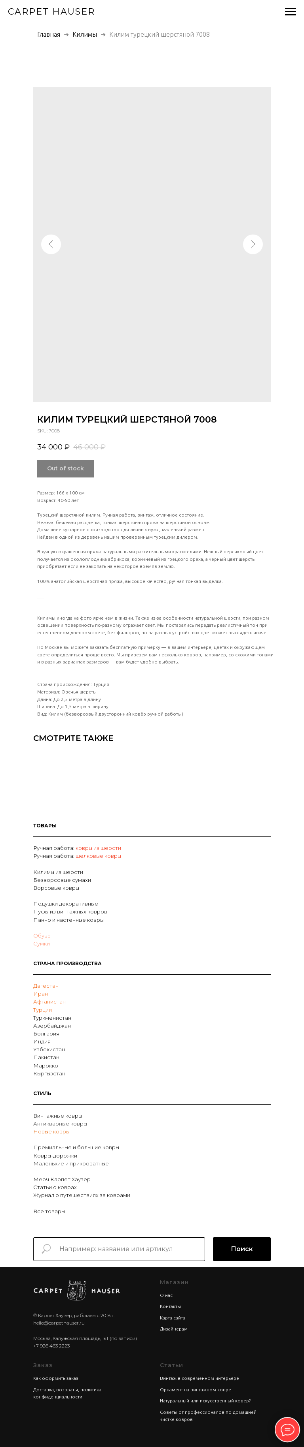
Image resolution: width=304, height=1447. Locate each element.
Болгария (46, 1033)
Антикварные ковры (60, 1123)
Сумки (41, 943)
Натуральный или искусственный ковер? (205, 1400)
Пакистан (46, 1057)
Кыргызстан (49, 1073)
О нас (166, 1295)
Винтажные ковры (57, 1115)
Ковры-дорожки (55, 1155)
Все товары (49, 1211)
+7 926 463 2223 (51, 1346)
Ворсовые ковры (56, 888)
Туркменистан (52, 1018)
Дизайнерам (174, 1328)
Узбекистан (49, 1049)
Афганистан (49, 1001)
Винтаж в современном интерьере (199, 1378)
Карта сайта (172, 1317)
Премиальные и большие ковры (76, 1147)
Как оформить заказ (55, 1378)
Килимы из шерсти (58, 872)
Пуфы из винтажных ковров (70, 911)
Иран (40, 993)
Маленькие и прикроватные (71, 1163)
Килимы (85, 34)
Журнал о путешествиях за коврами (81, 1195)
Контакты (170, 1306)
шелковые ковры (98, 856)
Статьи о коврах (55, 1187)
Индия (42, 1041)
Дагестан (46, 986)
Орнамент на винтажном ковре (195, 1389)
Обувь (41, 935)
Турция (42, 1010)
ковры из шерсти (98, 848)
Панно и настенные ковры (68, 920)
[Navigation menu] (290, 12)
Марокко (45, 1065)
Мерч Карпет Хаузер (62, 1179)
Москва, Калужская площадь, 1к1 (70, 1338)
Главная (48, 34)
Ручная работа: (54, 848)
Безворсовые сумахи (62, 880)
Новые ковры (51, 1131)
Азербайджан (52, 1025)
